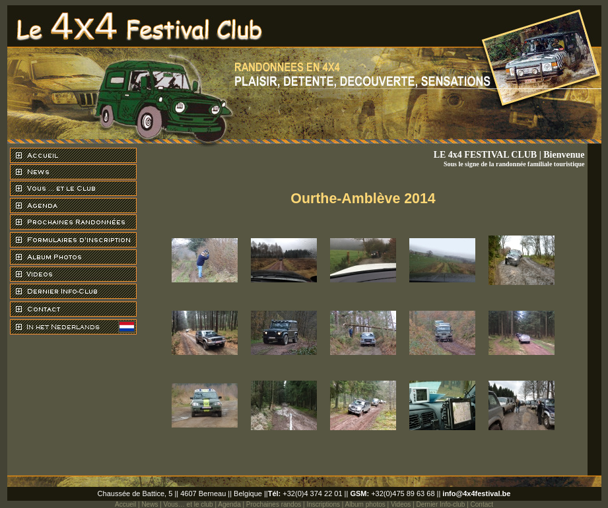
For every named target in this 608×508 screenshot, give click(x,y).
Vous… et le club (188, 504)
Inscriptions (323, 504)
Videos (401, 504)
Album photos (365, 504)
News (149, 504)
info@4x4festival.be (476, 493)
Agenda (229, 504)
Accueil (125, 504)
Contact (482, 504)
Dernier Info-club (440, 504)
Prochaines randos (273, 504)
